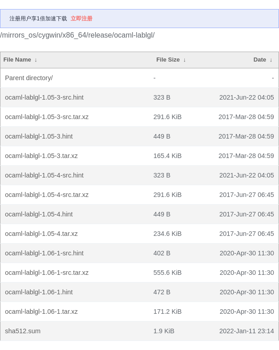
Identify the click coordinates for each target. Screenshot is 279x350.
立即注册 (81, 18)
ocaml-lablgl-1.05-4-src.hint (44, 175)
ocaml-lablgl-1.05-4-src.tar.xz (47, 194)
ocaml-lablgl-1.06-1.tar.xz (41, 311)
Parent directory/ (29, 78)
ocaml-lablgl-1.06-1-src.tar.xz (47, 272)
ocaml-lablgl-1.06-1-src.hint (44, 253)
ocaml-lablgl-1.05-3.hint (39, 136)
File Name (17, 59)
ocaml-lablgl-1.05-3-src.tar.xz (47, 116)
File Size (168, 59)
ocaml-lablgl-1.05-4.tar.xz (41, 233)
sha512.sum (22, 331)
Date (260, 59)
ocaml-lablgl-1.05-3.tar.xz (41, 155)
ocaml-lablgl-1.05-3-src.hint (44, 97)
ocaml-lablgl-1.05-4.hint (39, 214)
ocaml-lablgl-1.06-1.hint (39, 292)
